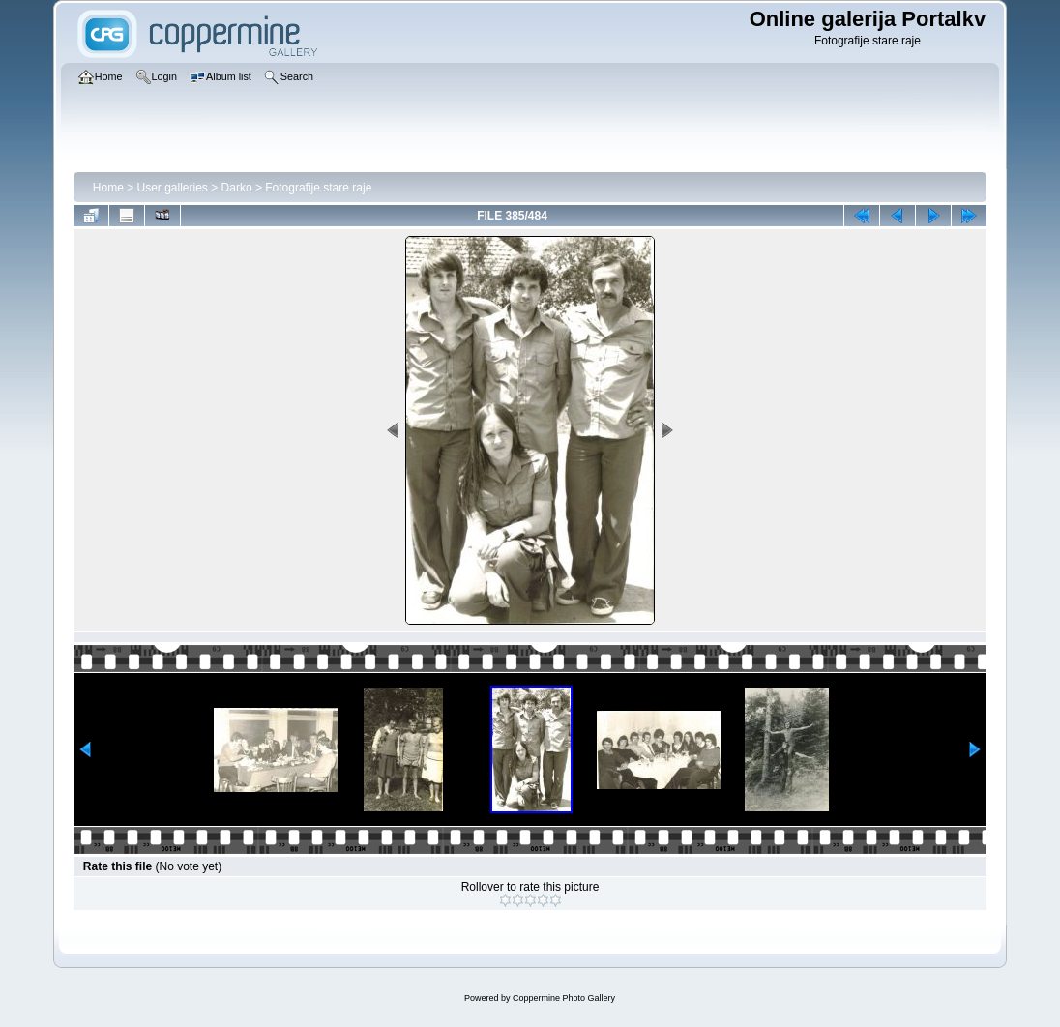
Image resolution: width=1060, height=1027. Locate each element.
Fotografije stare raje (318, 187)
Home (108, 187)
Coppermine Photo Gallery (564, 998)
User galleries (172, 187)
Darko (236, 187)
